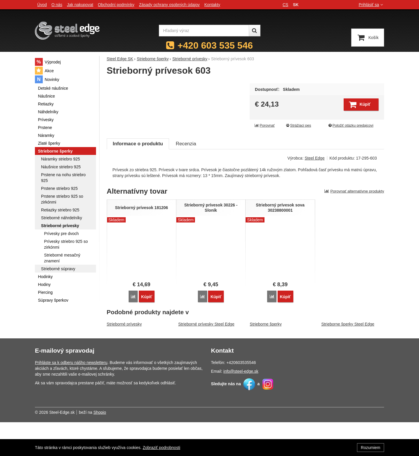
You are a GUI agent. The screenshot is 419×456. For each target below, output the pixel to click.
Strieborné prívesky (124, 358)
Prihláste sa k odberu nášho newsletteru (71, 396)
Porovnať (264, 125)
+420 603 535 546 (215, 45)
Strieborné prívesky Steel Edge (206, 358)
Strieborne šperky (266, 358)
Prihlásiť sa (371, 4)
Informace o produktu (138, 178)
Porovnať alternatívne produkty (354, 225)
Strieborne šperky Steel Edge (347, 358)
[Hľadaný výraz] (204, 30)
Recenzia (186, 178)
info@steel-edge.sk (240, 405)
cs (285, 4)
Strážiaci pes (298, 125)
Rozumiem (370, 447)
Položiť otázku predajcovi (350, 125)
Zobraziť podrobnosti (161, 447)
